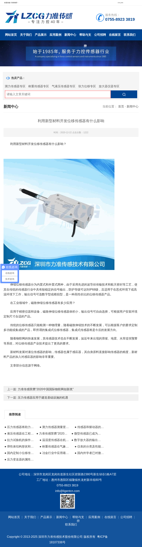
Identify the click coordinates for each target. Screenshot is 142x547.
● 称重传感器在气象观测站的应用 (55, 446)
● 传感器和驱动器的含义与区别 (90, 427)
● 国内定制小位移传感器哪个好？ (20, 453)
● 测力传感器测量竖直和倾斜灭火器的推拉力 (55, 427)
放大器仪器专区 (109, 86)
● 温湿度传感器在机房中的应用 (55, 440)
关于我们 (26, 34)
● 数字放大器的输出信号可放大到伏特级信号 (87, 440)
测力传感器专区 (15, 86)
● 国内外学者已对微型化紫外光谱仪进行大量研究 (90, 453)
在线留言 (115, 34)
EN (122, 3)
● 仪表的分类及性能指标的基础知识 (90, 446)
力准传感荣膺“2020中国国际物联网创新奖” (46, 389)
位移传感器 (25, 343)
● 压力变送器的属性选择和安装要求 (20, 459)
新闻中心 (70, 34)
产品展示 (41, 34)
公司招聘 (100, 34)
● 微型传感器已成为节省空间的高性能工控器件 (87, 433)
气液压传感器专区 (63, 86)
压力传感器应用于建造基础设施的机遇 (43, 397)
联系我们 (130, 34)
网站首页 (11, 34)
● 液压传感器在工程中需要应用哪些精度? (20, 433)
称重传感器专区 (38, 86)
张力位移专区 (87, 86)
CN (119, 3)
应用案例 (55, 34)
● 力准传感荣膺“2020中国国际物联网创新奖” (51, 433)
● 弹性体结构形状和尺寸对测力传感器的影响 (20, 446)
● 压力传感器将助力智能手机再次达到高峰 (20, 427)
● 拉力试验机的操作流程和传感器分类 (20, 440)
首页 (121, 106)
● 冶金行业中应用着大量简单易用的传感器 (55, 453)
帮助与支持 (85, 36)
